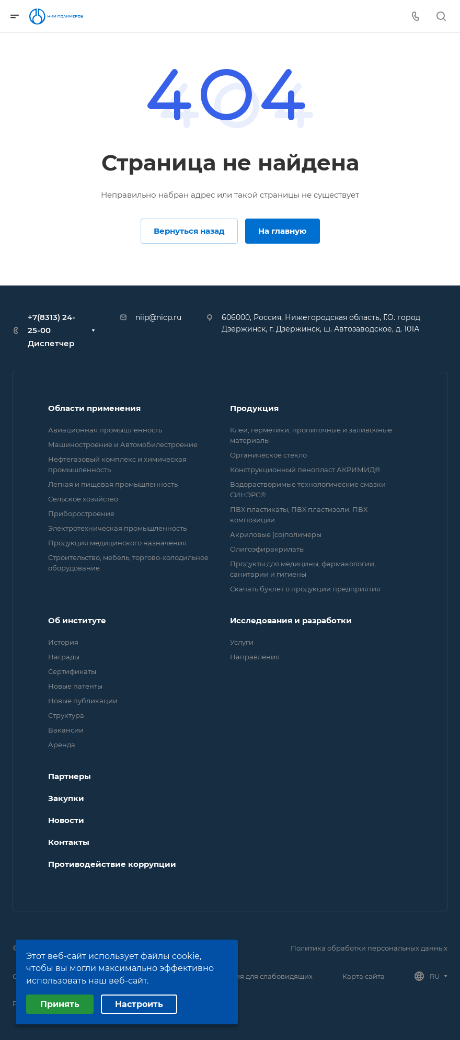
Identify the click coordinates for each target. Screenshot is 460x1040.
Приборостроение (81, 513)
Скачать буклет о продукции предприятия (305, 589)
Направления (255, 657)
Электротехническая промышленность (117, 528)
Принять (59, 1004)
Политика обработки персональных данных (369, 948)
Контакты (68, 842)
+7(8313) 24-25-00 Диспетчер (51, 330)
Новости (66, 820)
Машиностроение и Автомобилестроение (123, 444)
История (63, 642)
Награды (63, 657)
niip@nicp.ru (158, 317)
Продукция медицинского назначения (117, 543)
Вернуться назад (189, 231)
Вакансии (66, 730)
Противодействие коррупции (112, 864)
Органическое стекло (268, 455)
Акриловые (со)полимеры (275, 534)
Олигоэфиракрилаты (267, 549)
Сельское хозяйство (83, 499)
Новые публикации (83, 700)
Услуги (242, 642)
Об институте (77, 620)
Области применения (94, 408)
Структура (66, 715)
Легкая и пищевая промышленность (113, 484)
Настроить (139, 1004)
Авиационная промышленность (105, 430)
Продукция (254, 408)
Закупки (66, 798)
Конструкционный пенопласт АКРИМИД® (305, 469)
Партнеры (69, 776)
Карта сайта (363, 976)
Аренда (61, 744)
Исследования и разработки (291, 620)
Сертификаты (72, 671)
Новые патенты (75, 686)
